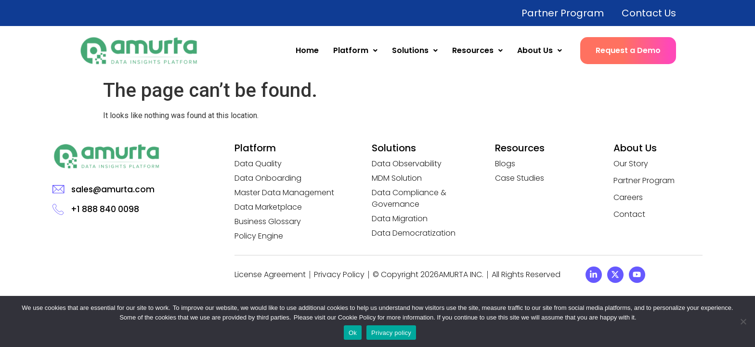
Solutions (415, 50)
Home (307, 50)
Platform (355, 50)
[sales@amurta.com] (58, 189)
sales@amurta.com (113, 189)
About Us (539, 50)
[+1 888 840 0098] (58, 208)
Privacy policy (391, 332)
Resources (477, 50)
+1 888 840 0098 (105, 209)
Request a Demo (628, 50)
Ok (353, 332)
